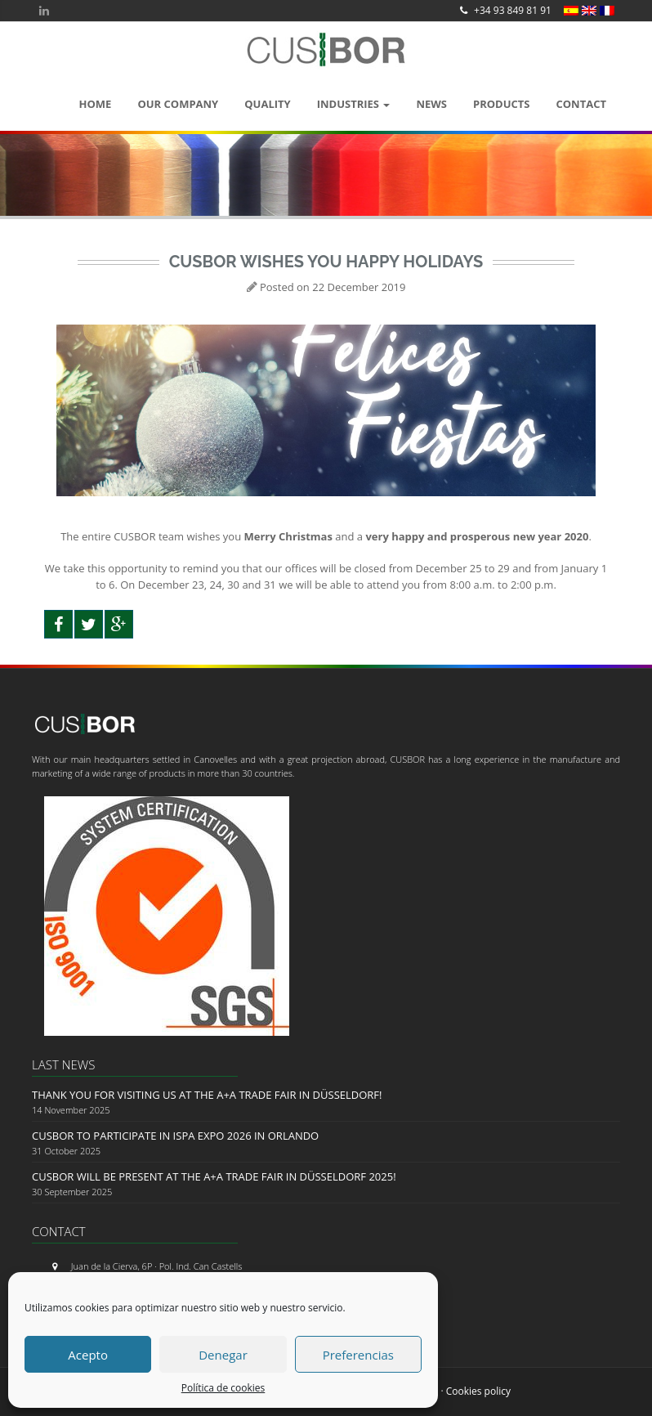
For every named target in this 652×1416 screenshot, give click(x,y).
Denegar (223, 1355)
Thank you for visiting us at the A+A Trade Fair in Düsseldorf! (207, 1094)
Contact (581, 103)
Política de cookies (223, 1388)
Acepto (88, 1355)
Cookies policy (478, 1391)
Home (95, 103)
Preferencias (358, 1355)
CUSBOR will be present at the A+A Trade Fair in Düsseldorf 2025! (214, 1176)
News (431, 103)
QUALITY (267, 103)
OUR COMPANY (177, 103)
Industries (354, 103)
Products (501, 103)
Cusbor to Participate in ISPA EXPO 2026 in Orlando (175, 1135)
